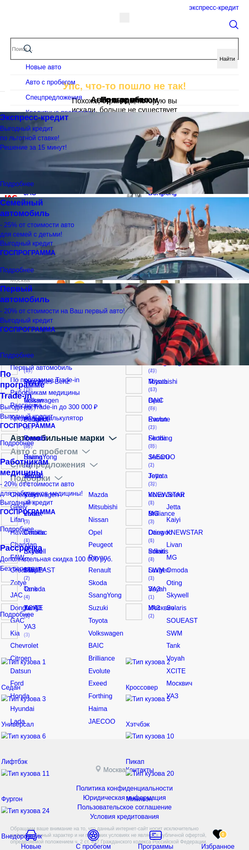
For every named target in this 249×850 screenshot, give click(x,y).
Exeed (96, 659)
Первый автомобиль (37, 366)
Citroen (19, 636)
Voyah (174, 636)
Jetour (174, 488)
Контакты (143, 741)
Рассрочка (24, 401)
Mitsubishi (101, 499)
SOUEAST (180, 602)
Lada (16, 693)
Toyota (96, 602)
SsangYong (103, 579)
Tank (172, 625)
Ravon (96, 545)
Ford (16, 659)
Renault (98, 556)
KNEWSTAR (182, 522)
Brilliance (100, 636)
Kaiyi (172, 511)
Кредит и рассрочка (50, 328)
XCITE (174, 648)
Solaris (175, 591)
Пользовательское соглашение (124, 776)
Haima (96, 682)
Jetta (172, 499)
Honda (18, 671)
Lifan (16, 511)
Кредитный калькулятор (42, 412)
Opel (94, 522)
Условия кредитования (124, 784)
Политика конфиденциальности (124, 760)
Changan (22, 534)
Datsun (19, 648)
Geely (17, 499)
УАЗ (171, 671)
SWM (173, 614)
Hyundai (20, 682)
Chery (17, 488)
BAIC (95, 625)
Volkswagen (103, 614)
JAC (15, 579)
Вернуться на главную (124, 144)
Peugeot (99, 534)
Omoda (175, 556)
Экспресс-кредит (213, 7)
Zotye (17, 568)
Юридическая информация (124, 768)
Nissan (97, 511)
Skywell (176, 579)
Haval (17, 522)
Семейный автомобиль (41, 355)
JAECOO (100, 693)
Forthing (98, 671)
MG (171, 545)
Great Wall (23, 556)
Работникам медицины (40, 389)
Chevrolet (22, 625)
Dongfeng (22, 591)
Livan (173, 534)
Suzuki (97, 591)
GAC (16, 602)
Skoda (96, 568)
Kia (14, 614)
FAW (16, 545)
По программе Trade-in (40, 378)
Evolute (98, 648)
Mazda (97, 488)
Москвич (177, 659)
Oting (173, 568)
